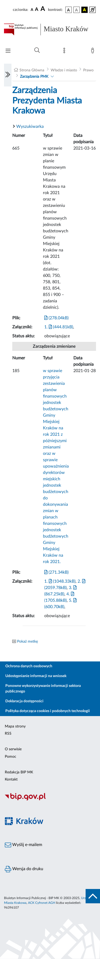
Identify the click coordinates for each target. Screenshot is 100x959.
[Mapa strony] (65, 52)
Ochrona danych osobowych (28, 666)
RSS (8, 733)
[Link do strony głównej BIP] (50, 29)
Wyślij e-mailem (23, 845)
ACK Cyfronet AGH (41, 902)
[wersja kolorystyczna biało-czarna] (76, 9)
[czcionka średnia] (36, 9)
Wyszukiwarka (30, 126)
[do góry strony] (93, 896)
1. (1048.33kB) (59, 581)
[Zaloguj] (93, 52)
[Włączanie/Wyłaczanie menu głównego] (8, 51)
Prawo (88, 70)
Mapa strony (15, 726)
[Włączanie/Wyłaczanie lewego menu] (7, 75)
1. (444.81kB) (58, 327)
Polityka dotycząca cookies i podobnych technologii (47, 711)
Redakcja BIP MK (19, 772)
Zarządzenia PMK (34, 77)
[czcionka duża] (43, 9)
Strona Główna (31, 70)
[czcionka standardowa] (32, 9)
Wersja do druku (24, 869)
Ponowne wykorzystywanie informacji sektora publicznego (43, 688)
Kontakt (11, 779)
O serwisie (13, 749)
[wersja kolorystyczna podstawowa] (68, 9)
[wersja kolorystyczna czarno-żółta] (84, 9)
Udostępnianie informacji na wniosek (35, 676)
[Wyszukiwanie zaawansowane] (37, 50)
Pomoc (10, 757)
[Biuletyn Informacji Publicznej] (50, 800)
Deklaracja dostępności (24, 701)
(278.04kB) (56, 318)
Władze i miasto (64, 70)
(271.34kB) (56, 572)
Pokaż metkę (27, 641)
